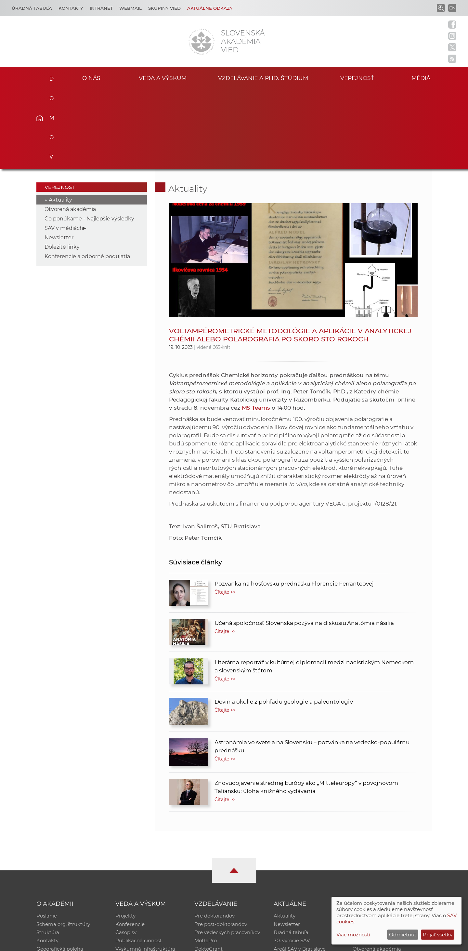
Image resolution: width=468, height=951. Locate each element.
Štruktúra (47, 852)
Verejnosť (357, 77)
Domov (49, 76)
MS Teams (256, 327)
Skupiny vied (164, 8)
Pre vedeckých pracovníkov (227, 852)
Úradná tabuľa (291, 852)
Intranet (101, 8)
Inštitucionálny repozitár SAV (387, 835)
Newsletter (59, 157)
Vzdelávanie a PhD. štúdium (262, 77)
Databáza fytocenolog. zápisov (389, 852)
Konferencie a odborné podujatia (87, 176)
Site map (330, 943)
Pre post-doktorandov (220, 844)
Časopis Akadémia (375, 861)
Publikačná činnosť (138, 861)
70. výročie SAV (292, 861)
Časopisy (125, 852)
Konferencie (130, 844)
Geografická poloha (59, 869)
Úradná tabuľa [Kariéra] (32, 8)
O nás (91, 77)
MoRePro (205, 861)
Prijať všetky (437, 934)
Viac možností (353, 934)
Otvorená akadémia (70, 128)
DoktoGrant (208, 869)
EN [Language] (452, 7)
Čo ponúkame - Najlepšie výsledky (89, 138)
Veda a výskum (162, 77)
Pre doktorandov (214, 835)
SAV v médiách (64, 147)
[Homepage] (201, 42)
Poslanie (46, 835)
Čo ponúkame (291, 878)
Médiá (422, 77)
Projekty (125, 835)
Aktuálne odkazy (210, 8)
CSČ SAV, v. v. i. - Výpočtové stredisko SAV (133, 943)
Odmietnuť (402, 934)
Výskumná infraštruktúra (145, 869)
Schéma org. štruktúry (63, 844)
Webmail (130, 8)
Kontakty (70, 8)
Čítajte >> (225, 511)
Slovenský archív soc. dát (382, 844)
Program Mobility (215, 878)
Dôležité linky (62, 166)
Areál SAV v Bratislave (300, 869)
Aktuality (60, 119)
